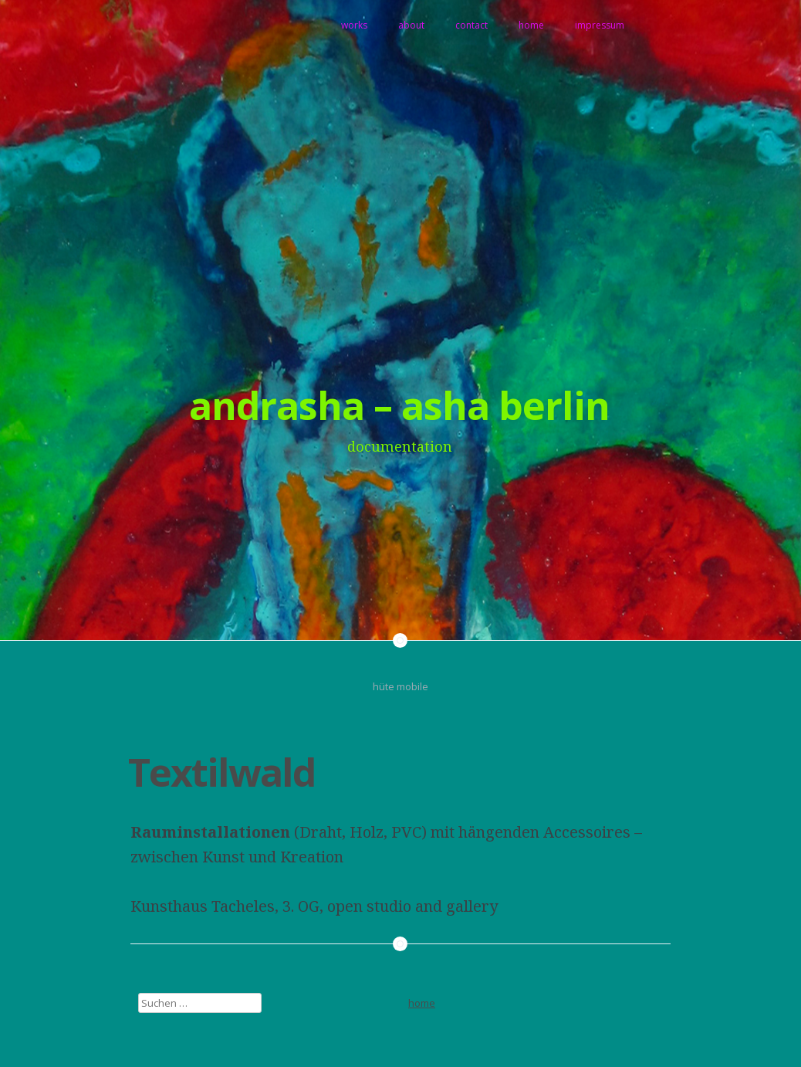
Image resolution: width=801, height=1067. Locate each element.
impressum (599, 25)
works (354, 25)
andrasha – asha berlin (399, 405)
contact (471, 25)
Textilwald (221, 772)
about (411, 25)
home (531, 25)
